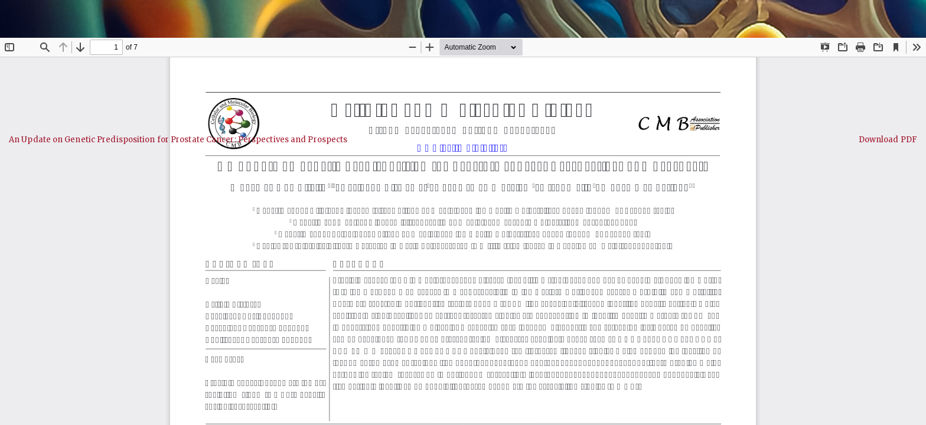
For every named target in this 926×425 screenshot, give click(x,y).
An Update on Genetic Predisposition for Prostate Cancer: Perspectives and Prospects (178, 140)
